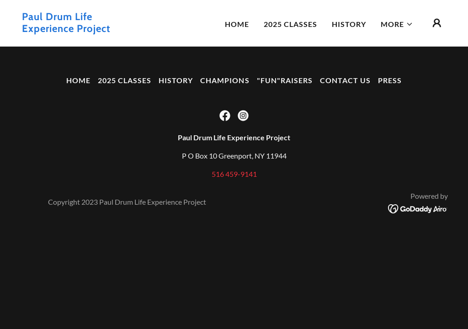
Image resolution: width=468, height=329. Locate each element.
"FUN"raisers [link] (285, 80)
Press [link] (390, 80)
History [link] (349, 24)
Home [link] (237, 24)
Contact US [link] (345, 80)
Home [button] (78, 80)
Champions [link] (224, 80)
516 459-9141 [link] (234, 174)
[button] (397, 24)
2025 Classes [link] (290, 24)
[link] (81, 29)
